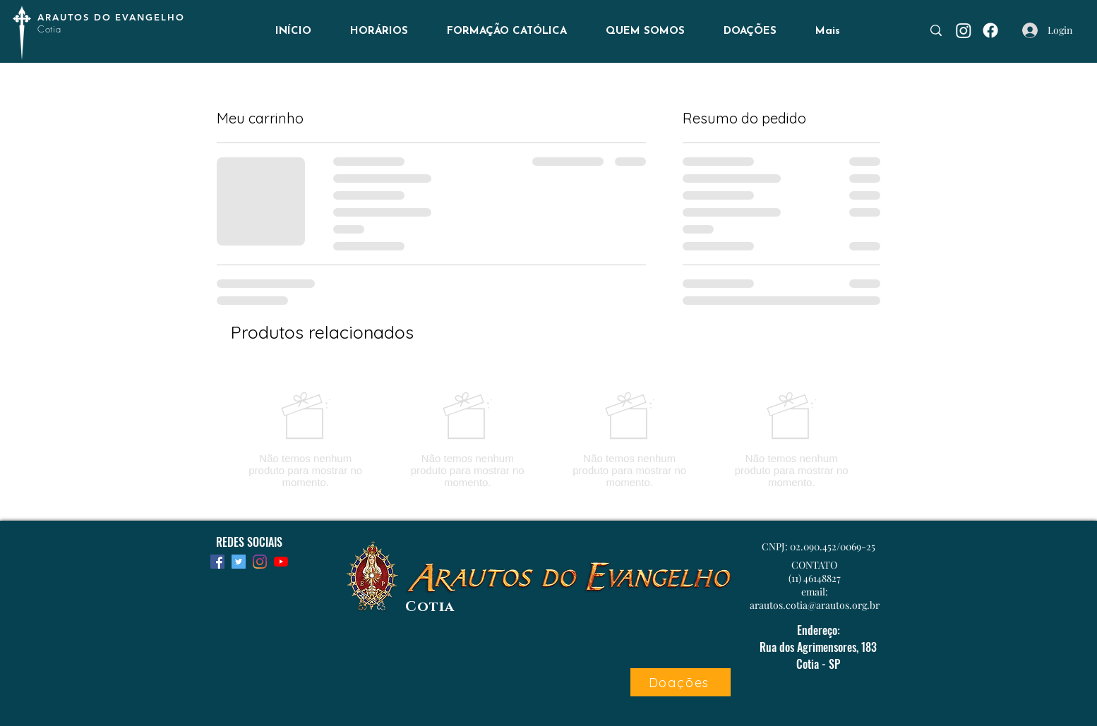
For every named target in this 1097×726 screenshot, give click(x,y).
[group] (548, 439)
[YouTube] (281, 562)
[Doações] (680, 682)
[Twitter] (239, 562)
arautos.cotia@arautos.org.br (815, 605)
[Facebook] (990, 30)
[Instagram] (963, 30)
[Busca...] (890, 32)
